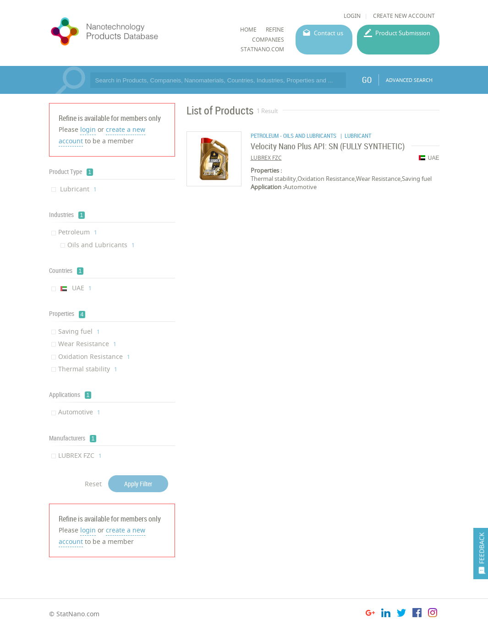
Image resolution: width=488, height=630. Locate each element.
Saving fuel (79, 331)
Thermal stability (87, 368)
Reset (93, 483)
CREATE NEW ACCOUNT (404, 16)
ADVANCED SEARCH (409, 79)
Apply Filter (138, 483)
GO (367, 79)
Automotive (79, 411)
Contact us (328, 33)
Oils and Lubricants (101, 244)
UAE (75, 287)
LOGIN (352, 16)
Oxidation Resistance (94, 356)
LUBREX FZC (80, 455)
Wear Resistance (87, 343)
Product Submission (402, 33)
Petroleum (77, 232)
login (88, 129)
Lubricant (77, 189)
